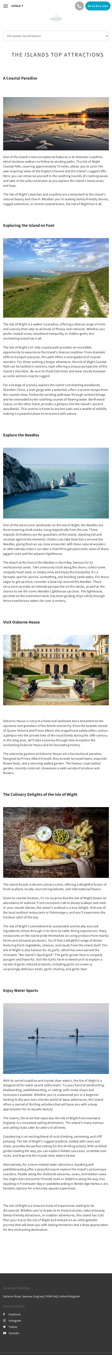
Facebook (12, 1314)
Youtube (11, 1333)
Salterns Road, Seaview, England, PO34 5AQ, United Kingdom (41, 1296)
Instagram (12, 1320)
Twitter (10, 1327)
